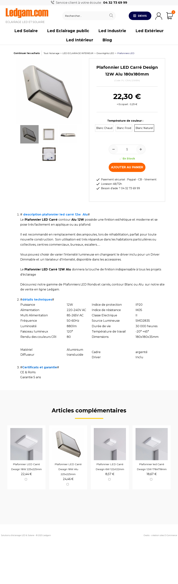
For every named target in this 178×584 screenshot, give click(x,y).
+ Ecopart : (123, 104)
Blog (107, 40)
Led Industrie (112, 30)
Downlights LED (105, 53)
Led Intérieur (79, 40)
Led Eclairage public (68, 30)
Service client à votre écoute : (91, 2)
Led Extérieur (150, 30)
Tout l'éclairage (51, 53)
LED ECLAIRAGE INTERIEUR (78, 53)
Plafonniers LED (125, 53)
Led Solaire (26, 30)
